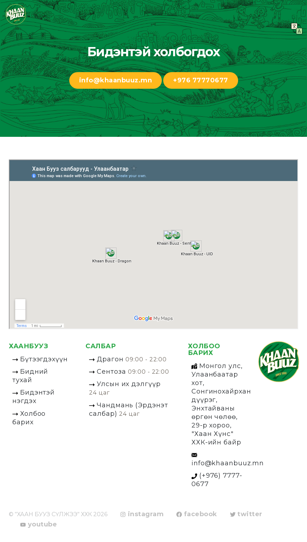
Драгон (128, 359)
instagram (142, 514)
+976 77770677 (200, 80)
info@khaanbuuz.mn (115, 80)
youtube (38, 524)
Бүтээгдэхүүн (40, 359)
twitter (246, 514)
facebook (196, 514)
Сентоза (129, 371)
